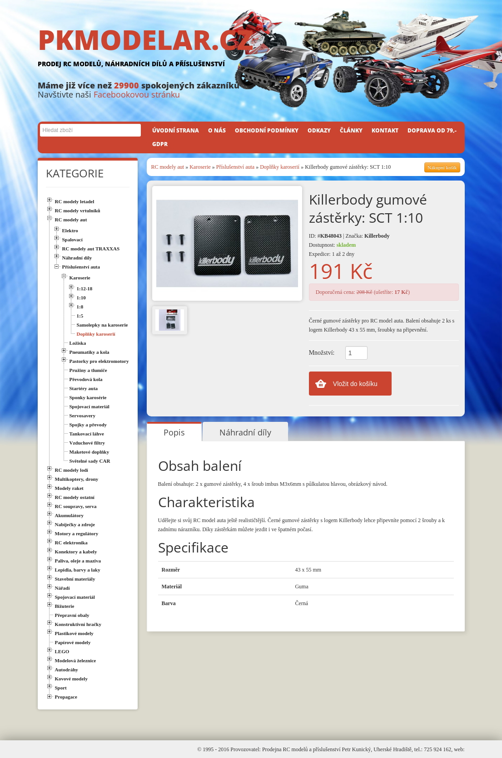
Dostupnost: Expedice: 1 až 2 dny (332, 249)
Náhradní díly (245, 432)
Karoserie (200, 167)
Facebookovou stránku (137, 94)
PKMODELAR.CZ (251, 48)
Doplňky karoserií (279, 167)
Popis (174, 432)
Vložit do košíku (355, 383)
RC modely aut (167, 167)
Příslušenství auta (235, 167)
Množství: (322, 352)
